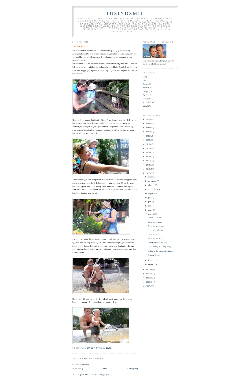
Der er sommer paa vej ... (158, 242)
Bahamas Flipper (155, 222)
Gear (145, 98)
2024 (148, 123)
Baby (145, 84)
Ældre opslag (132, 368)
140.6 (145, 77)
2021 (148, 136)
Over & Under (154, 255)
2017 (148, 152)
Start (105, 368)
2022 (148, 131)
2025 (148, 119)
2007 (148, 286)
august (151, 193)
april (150, 210)
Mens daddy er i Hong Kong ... (160, 247)
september (152, 189)
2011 (148, 269)
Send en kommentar (80, 364)
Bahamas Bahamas (155, 230)
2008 (148, 282)
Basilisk (146, 88)
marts (150, 214)
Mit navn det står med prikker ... (161, 251)
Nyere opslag (77, 368)
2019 (148, 144)
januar (151, 264)
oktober (151, 185)
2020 (148, 140)
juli (150, 197)
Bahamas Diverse (155, 218)
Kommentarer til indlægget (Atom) (97, 374)
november (152, 181)
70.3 (144, 80)
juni (150, 201)
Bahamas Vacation (155, 238)
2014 (148, 165)
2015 (148, 160)
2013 (148, 169)
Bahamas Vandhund (156, 226)
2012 (148, 173)
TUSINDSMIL (125, 13)
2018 (148, 148)
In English (147, 102)
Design (145, 91)
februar (151, 260)
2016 (148, 156)
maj (150, 206)
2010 (148, 273)
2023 (148, 127)
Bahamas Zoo (153, 234)
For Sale (146, 95)
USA (145, 106)
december (152, 177)
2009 (148, 278)
